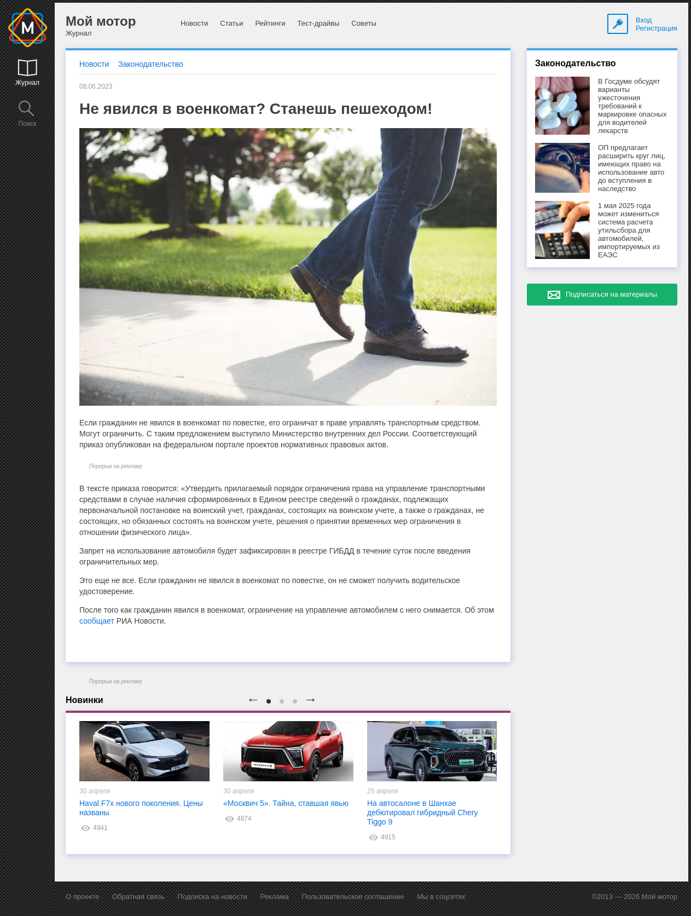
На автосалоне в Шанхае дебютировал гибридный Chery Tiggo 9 (422, 812)
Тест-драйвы (318, 23)
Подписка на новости (212, 896)
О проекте (82, 896)
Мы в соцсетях (441, 896)
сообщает (96, 621)
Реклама (274, 896)
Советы (363, 23)
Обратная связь (138, 896)
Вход (644, 20)
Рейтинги (270, 23)
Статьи (231, 23)
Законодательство (150, 64)
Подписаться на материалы (611, 294)
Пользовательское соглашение (352, 896)
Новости (194, 23)
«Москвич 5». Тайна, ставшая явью (286, 803)
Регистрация (656, 28)
